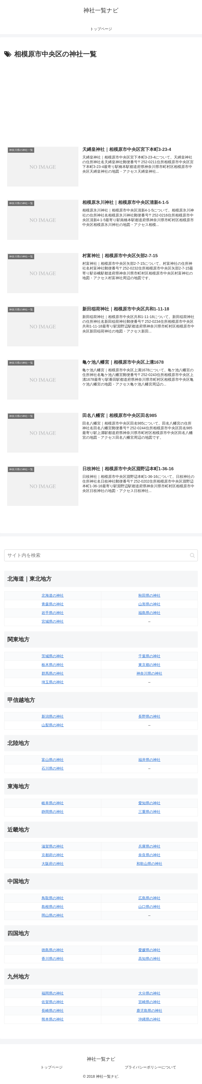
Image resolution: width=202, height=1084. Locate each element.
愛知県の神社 (149, 803)
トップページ (52, 1067)
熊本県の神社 (53, 1019)
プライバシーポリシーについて (150, 1067)
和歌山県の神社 (149, 863)
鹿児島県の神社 (149, 1010)
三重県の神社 (149, 812)
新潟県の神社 (53, 717)
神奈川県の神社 (149, 673)
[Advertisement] (101, 99)
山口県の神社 (149, 907)
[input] (101, 555)
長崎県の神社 (53, 1010)
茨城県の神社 (53, 656)
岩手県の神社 (53, 613)
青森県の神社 (53, 604)
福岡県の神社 (53, 993)
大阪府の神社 (53, 863)
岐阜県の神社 (53, 803)
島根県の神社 (53, 907)
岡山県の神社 (53, 915)
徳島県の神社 (53, 950)
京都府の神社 (53, 855)
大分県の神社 (149, 993)
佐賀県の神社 (53, 1002)
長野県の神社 (149, 717)
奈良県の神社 (149, 855)
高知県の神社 (149, 958)
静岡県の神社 (53, 812)
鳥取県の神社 (53, 898)
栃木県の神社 (53, 665)
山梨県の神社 (53, 725)
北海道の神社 (53, 595)
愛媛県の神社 (149, 950)
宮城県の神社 (53, 621)
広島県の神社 (149, 898)
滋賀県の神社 (53, 846)
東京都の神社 (149, 665)
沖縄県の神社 (149, 1019)
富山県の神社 (53, 760)
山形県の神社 (149, 604)
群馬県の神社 (53, 673)
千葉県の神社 (149, 656)
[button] (192, 555)
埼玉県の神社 (53, 682)
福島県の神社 (149, 613)
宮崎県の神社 (149, 1002)
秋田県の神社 (149, 595)
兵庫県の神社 (149, 846)
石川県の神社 (53, 768)
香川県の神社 (53, 958)
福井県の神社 (149, 760)
